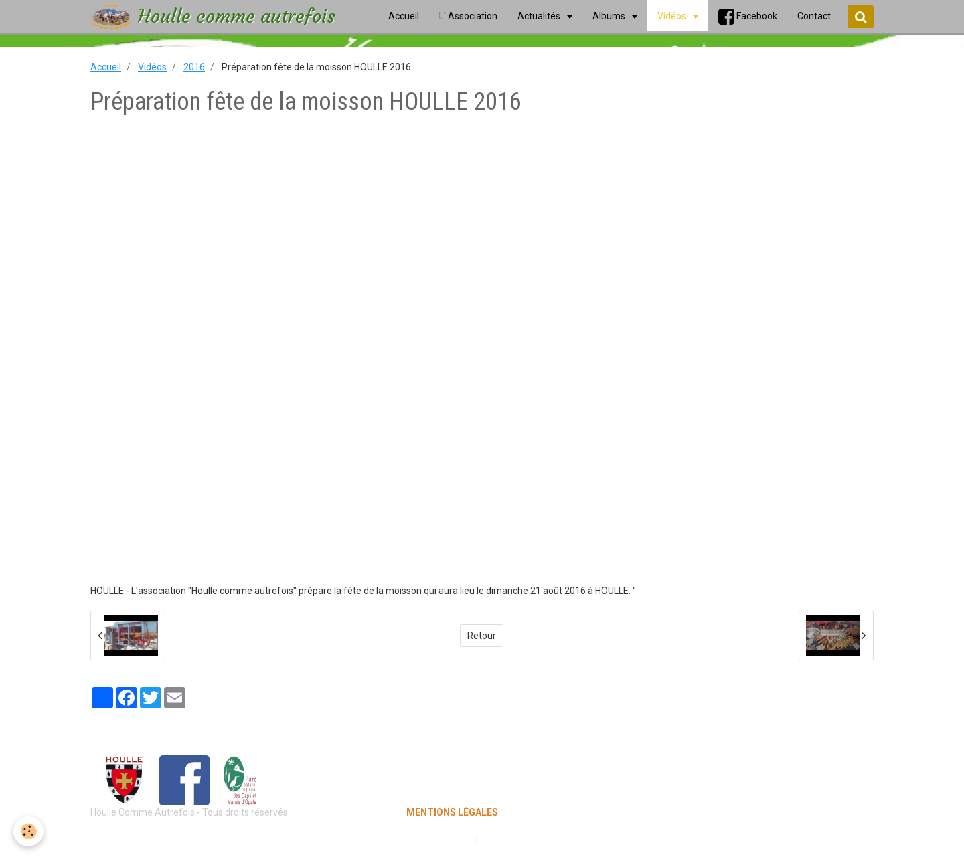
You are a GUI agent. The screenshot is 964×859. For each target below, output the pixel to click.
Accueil (105, 67)
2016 (194, 67)
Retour (481, 635)
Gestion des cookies (523, 839)
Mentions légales (435, 839)
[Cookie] (28, 831)
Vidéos (152, 67)
